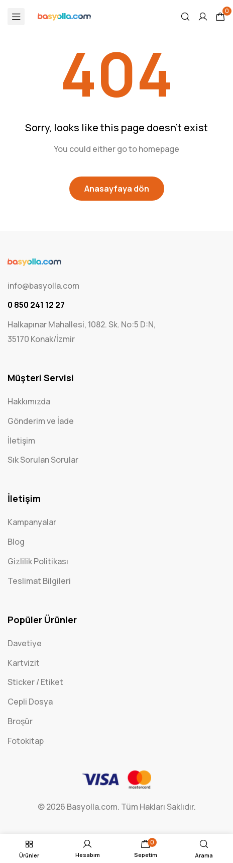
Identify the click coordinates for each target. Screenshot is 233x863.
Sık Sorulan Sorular (43, 459)
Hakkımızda (29, 401)
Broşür (20, 721)
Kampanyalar (32, 522)
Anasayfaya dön (116, 188)
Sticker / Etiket (35, 681)
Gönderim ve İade (41, 420)
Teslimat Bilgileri (39, 580)
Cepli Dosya (30, 701)
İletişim (21, 440)
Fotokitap (26, 740)
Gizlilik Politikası (38, 561)
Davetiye (25, 643)
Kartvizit (24, 662)
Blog (16, 541)
